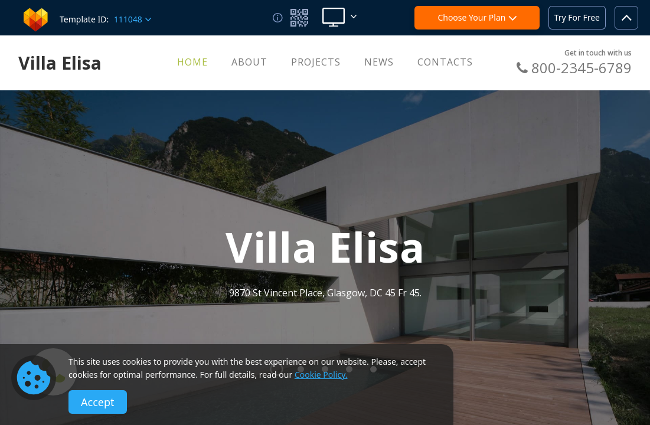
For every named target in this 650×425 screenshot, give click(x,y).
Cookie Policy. (321, 374)
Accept (98, 402)
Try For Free (577, 17)
